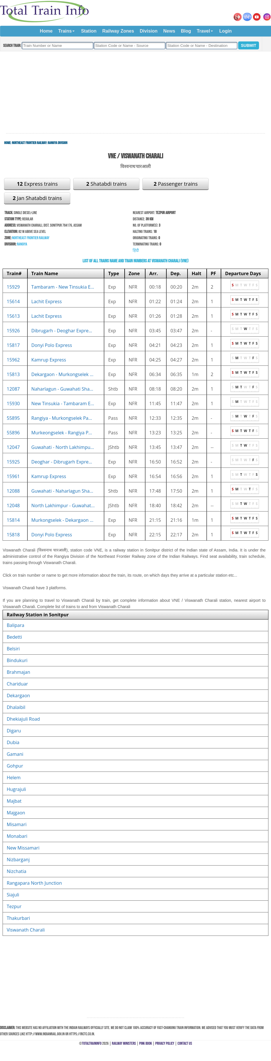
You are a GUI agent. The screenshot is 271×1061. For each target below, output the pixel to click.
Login (225, 31)
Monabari (17, 836)
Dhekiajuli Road (23, 719)
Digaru (14, 731)
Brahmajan (18, 672)
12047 (13, 447)
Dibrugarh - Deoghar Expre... (61, 330)
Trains (65, 31)
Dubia (13, 742)
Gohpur (15, 766)
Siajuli (13, 895)
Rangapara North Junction (34, 883)
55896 (13, 432)
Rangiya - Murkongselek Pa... (61, 418)
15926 (13, 330)
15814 (13, 520)
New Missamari (23, 848)
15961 (13, 476)
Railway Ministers (124, 1043)
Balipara (15, 625)
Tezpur (14, 906)
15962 (13, 360)
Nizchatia (16, 871)
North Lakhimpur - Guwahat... (63, 505)
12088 (13, 491)
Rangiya (22, 244)
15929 (13, 287)
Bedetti (14, 637)
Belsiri (13, 649)
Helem (14, 777)
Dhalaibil (16, 707)
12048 (13, 505)
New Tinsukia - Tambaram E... (62, 403)
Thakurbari (18, 918)
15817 (13, 345)
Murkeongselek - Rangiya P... (61, 432)
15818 (13, 535)
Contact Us (185, 1043)
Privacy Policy (164, 1043)
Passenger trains (176, 183)
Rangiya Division (57, 143)
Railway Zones (118, 31)
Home (46, 31)
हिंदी (136, 250)
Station (88, 31)
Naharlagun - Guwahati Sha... (62, 389)
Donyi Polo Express (51, 345)
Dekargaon (18, 695)
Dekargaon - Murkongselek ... (62, 374)
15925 (13, 462)
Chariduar (17, 684)
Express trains (37, 183)
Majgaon (16, 813)
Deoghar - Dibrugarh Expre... (61, 462)
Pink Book (145, 1043)
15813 (13, 374)
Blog (186, 31)
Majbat (14, 801)
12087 (13, 389)
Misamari (16, 824)
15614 (13, 301)
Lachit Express (46, 301)
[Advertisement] (135, 93)
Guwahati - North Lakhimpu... (62, 447)
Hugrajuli (16, 789)
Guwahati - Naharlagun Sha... (62, 491)
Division (149, 31)
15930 (13, 403)
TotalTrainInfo (91, 1043)
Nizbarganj (18, 859)
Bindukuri (17, 660)
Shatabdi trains (106, 183)
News (169, 31)
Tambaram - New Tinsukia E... (62, 287)
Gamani (15, 754)
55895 (13, 418)
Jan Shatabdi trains (37, 198)
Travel (203, 31)
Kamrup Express (48, 360)
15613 (13, 316)
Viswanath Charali (26, 930)
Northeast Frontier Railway (29, 143)
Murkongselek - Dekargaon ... (62, 520)
